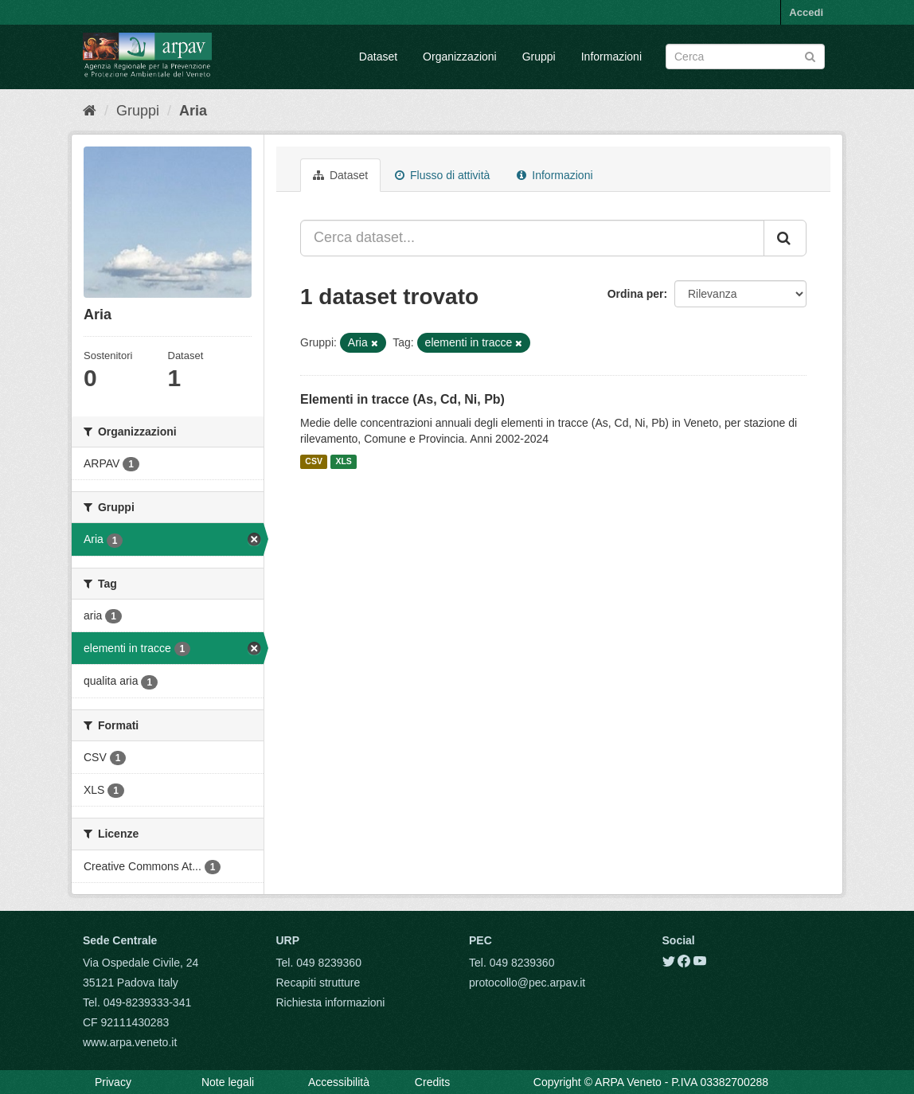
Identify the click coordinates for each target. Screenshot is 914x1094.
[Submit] (810, 55)
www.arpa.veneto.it (130, 1042)
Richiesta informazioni (330, 1002)
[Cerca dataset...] (532, 238)
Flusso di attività (442, 175)
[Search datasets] (745, 56)
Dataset (378, 56)
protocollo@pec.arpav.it (527, 982)
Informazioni (611, 56)
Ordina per (635, 293)
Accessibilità (338, 1082)
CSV (313, 462)
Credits (432, 1082)
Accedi (806, 12)
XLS (343, 462)
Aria (193, 111)
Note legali (227, 1082)
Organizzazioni (460, 56)
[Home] (89, 111)
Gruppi (539, 56)
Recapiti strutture (318, 982)
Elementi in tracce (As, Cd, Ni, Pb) (402, 399)
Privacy (113, 1082)
